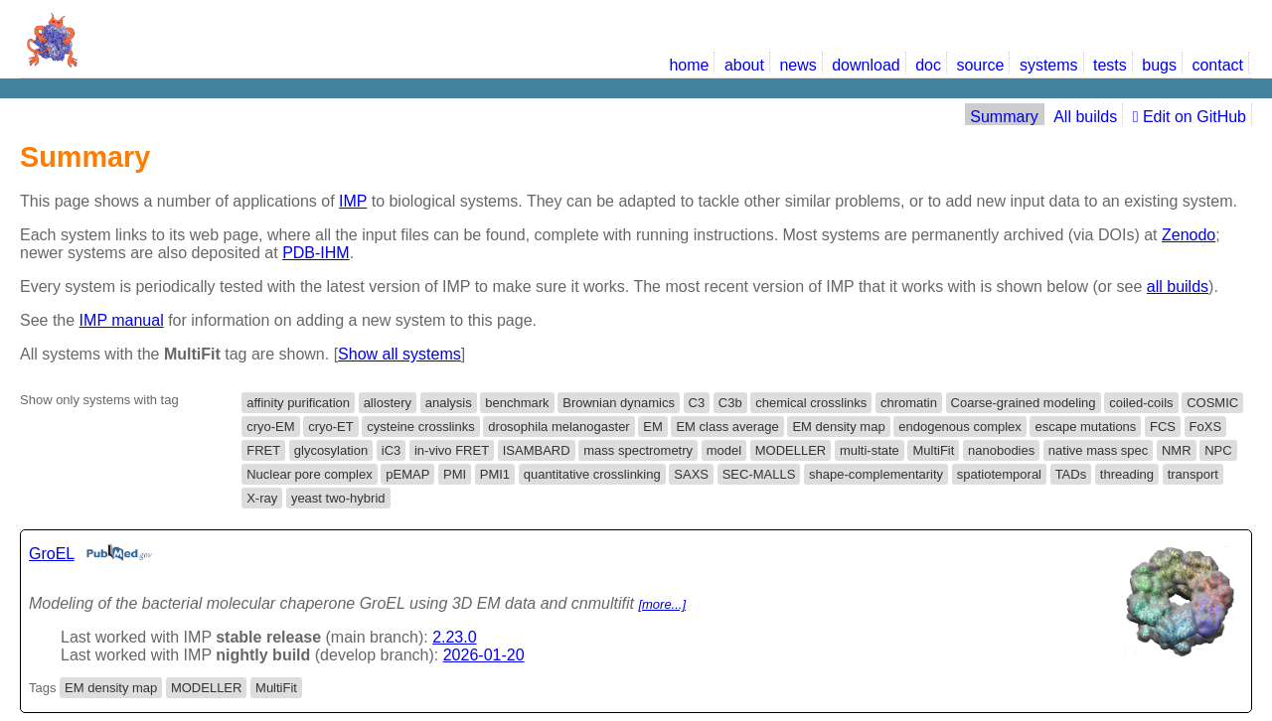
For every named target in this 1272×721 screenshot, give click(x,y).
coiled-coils (1141, 402)
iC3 (391, 450)
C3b (730, 402)
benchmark (517, 402)
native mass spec (1098, 450)
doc (928, 65)
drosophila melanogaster (558, 426)
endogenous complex (960, 426)
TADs (1071, 474)
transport (1193, 474)
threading (1127, 474)
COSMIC (1212, 402)
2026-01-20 (484, 655)
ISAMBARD (536, 450)
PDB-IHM (316, 252)
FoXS (1206, 426)
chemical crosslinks (811, 402)
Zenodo (1188, 234)
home (689, 65)
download (866, 65)
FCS (1163, 426)
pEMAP (407, 474)
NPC (1217, 450)
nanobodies (1001, 450)
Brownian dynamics (618, 402)
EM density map (838, 426)
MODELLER (791, 450)
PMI (454, 474)
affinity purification (298, 402)
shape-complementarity (876, 474)
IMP (353, 201)
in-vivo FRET (451, 450)
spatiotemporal (999, 474)
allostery (387, 402)
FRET (263, 450)
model (724, 450)
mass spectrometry (638, 450)
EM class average (727, 426)
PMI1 (495, 474)
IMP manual (122, 320)
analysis (448, 402)
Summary (1003, 116)
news (797, 65)
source (980, 65)
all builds (1177, 286)
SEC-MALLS (759, 474)
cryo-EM (270, 426)
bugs (1159, 65)
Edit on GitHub (1189, 116)
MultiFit (933, 450)
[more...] (662, 604)
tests (1110, 65)
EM (653, 426)
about (744, 65)
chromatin (908, 402)
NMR (1177, 450)
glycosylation (331, 450)
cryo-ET (331, 426)
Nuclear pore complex (309, 474)
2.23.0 (454, 637)
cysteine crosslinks (420, 426)
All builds (1085, 116)
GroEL (52, 553)
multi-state (869, 450)
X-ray (261, 498)
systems (1049, 65)
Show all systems (399, 354)
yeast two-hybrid (338, 498)
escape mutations (1085, 426)
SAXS (691, 474)
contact (1217, 65)
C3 (697, 402)
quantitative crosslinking (592, 474)
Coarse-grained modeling (1023, 402)
